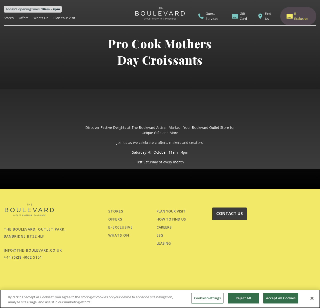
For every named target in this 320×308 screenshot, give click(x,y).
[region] (160, 299)
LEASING (163, 243)
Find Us (268, 16)
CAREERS (164, 227)
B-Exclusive (301, 16)
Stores (9, 18)
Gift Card (243, 16)
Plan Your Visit (64, 18)
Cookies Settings (207, 298)
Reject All (243, 298)
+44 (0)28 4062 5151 (23, 257)
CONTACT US (229, 213)
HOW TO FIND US (171, 219)
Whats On (41, 18)
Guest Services (212, 16)
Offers (23, 18)
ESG (159, 235)
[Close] (312, 298)
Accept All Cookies (281, 298)
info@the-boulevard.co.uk (33, 250)
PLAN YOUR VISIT (171, 211)
